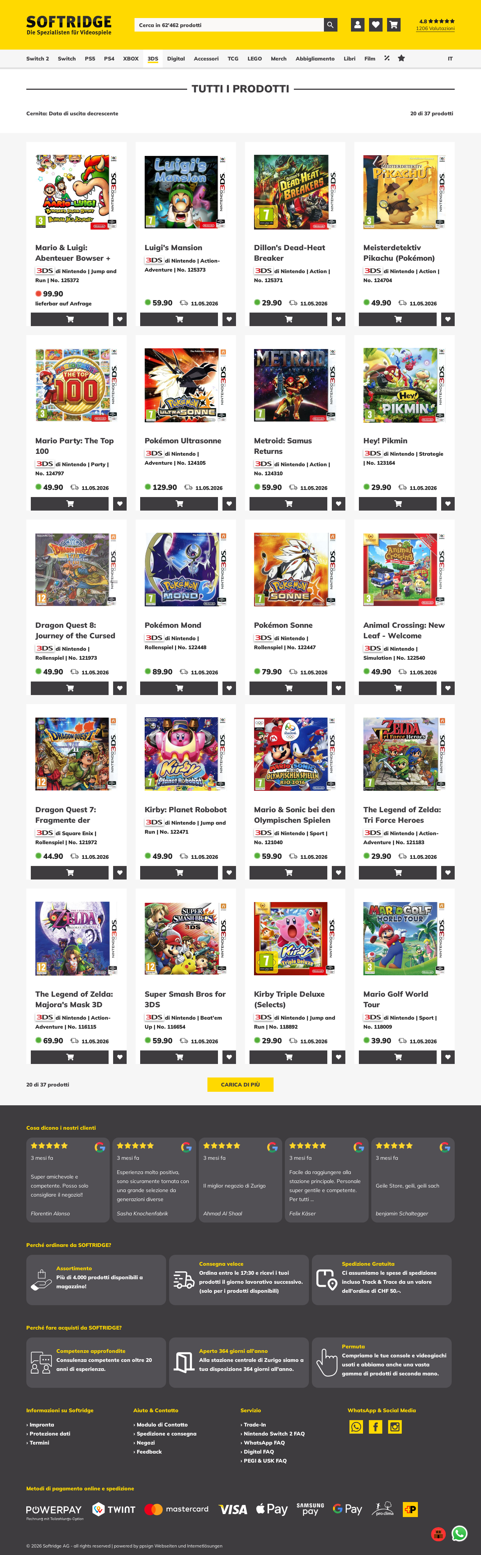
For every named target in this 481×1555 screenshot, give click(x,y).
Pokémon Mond (173, 625)
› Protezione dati (48, 1433)
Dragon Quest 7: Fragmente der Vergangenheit (65, 820)
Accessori (206, 58)
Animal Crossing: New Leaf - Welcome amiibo (404, 635)
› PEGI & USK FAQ (263, 1460)
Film (370, 58)
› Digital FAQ (257, 1451)
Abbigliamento (315, 58)
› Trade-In (253, 1424)
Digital (176, 58)
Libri (349, 58)
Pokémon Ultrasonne (183, 440)
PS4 (109, 58)
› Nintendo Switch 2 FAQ (272, 1433)
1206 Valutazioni (435, 28)
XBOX (131, 58)
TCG (233, 58)
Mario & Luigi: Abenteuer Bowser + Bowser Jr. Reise (72, 258)
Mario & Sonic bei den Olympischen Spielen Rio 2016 (294, 820)
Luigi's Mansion (173, 247)
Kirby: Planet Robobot (186, 809)
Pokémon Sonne (283, 625)
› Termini (37, 1442)
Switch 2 (37, 58)
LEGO (255, 58)
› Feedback (147, 1451)
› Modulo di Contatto (160, 1424)
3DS (153, 58)
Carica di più (240, 1084)
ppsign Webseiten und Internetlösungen (180, 1546)
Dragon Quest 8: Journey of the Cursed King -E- (75, 635)
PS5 (90, 58)
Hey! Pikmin (385, 440)
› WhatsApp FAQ (262, 1442)
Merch (279, 58)
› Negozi (144, 1442)
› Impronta (40, 1424)
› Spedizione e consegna (165, 1433)
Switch (67, 58)
